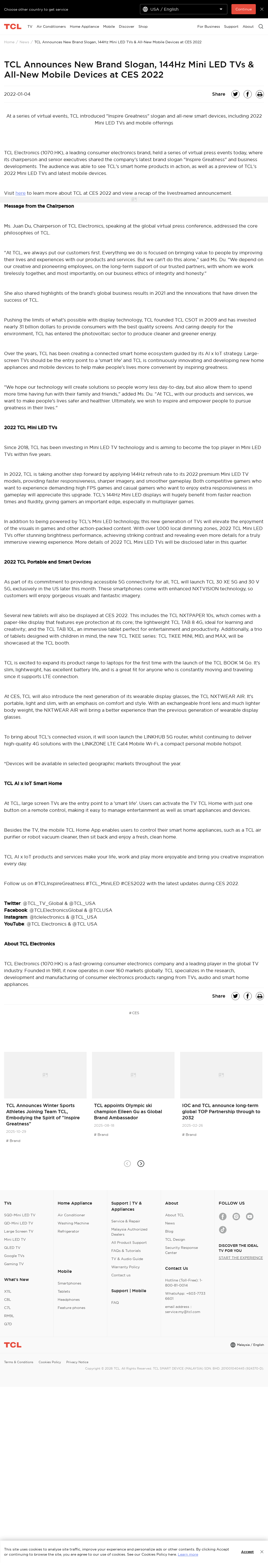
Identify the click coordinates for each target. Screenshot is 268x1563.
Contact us (121, 1275)
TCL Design (175, 1239)
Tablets (64, 1291)
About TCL (174, 1215)
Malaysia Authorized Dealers (129, 1232)
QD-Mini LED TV (18, 1223)
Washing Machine (73, 1223)
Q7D (8, 1324)
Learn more (188, 1554)
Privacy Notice (77, 1362)
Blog (169, 1231)
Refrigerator (68, 1231)
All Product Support (129, 1242)
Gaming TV (14, 1264)
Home (9, 42)
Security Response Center (181, 1250)
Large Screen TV (19, 1231)
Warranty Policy (125, 1267)
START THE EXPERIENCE (241, 1257)
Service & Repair (125, 1221)
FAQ (115, 1302)
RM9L (9, 1316)
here (20, 193)
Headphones (69, 1299)
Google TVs (14, 1255)
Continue (243, 9)
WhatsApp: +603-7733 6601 (185, 1296)
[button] (140, 1163)
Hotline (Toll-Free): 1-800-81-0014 (183, 1283)
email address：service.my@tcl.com (182, 1309)
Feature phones (71, 1307)
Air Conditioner (71, 1215)
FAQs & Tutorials (126, 1250)
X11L (7, 1291)
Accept (247, 1552)
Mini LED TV (15, 1239)
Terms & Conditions (18, 1362)
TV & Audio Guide (127, 1259)
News (24, 42)
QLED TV (12, 1247)
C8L (7, 1299)
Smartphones (69, 1283)
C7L (7, 1307)
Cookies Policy (50, 1362)
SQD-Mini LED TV (20, 1215)
